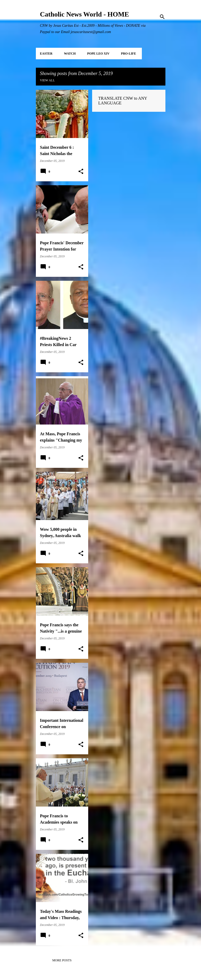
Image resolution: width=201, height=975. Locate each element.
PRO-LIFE (128, 53)
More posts (62, 960)
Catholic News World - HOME (84, 14)
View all (47, 80)
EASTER (46, 53)
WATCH (70, 53)
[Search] (162, 16)
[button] (81, 171)
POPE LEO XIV (98, 53)
